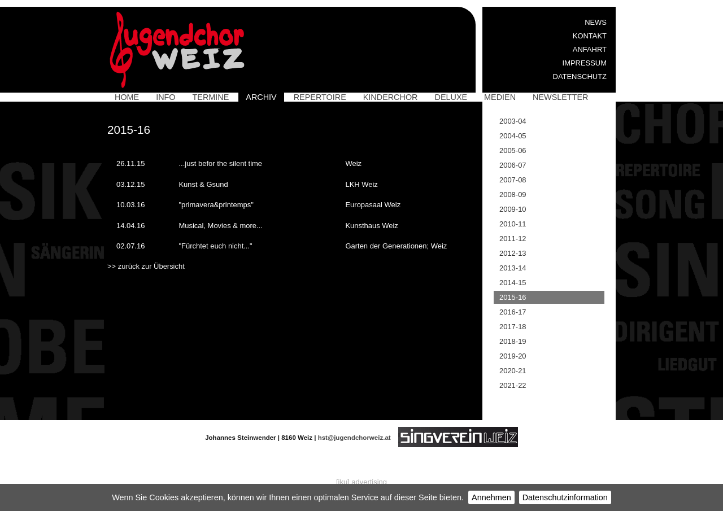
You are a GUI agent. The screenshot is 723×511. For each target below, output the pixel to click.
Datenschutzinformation (565, 497)
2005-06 (512, 150)
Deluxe (451, 97)
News (596, 22)
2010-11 (512, 224)
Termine (211, 97)
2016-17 (512, 312)
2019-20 (512, 356)
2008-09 (512, 194)
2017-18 (512, 326)
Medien (500, 97)
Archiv (261, 97)
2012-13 (512, 253)
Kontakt (590, 36)
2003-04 (512, 121)
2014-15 (512, 282)
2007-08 (512, 180)
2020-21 (512, 370)
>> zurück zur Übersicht (146, 266)
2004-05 (512, 136)
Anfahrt (590, 49)
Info (165, 97)
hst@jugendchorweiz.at (354, 437)
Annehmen (491, 497)
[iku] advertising (361, 482)
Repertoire (320, 97)
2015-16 (512, 297)
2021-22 (512, 385)
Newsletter (560, 97)
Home (127, 97)
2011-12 (512, 238)
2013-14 (512, 268)
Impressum (585, 63)
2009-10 (512, 209)
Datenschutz (580, 76)
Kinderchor (390, 97)
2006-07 (512, 165)
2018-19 (512, 341)
